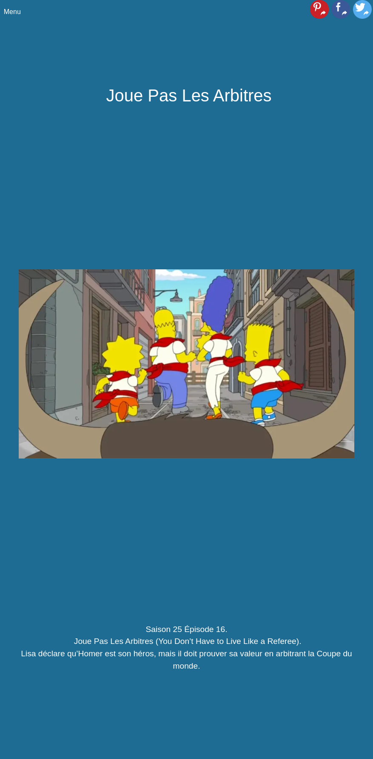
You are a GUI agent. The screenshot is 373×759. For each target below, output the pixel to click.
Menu (12, 11)
